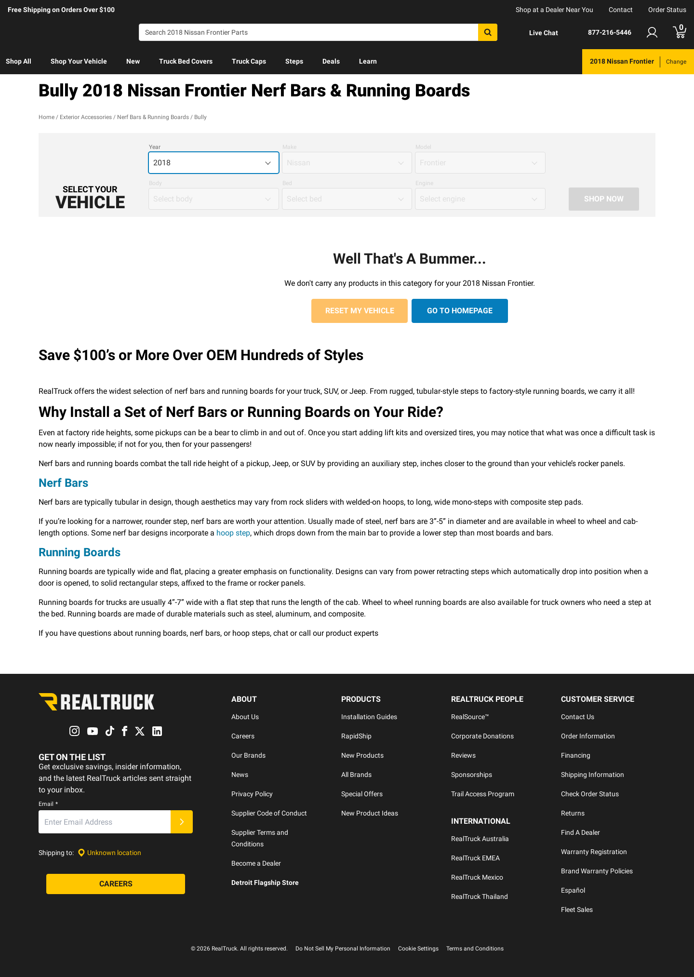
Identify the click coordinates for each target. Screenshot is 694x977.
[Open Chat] (535, 33)
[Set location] (109, 853)
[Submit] (182, 822)
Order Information (588, 736)
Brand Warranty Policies (597, 871)
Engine (424, 183)
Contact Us (577, 717)
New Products (362, 755)
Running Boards (79, 552)
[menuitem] (18, 61)
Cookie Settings (418, 948)
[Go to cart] (679, 32)
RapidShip (356, 736)
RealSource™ (470, 717)
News (239, 774)
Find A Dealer (580, 832)
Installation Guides (369, 717)
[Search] (318, 32)
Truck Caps (249, 61)
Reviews (463, 755)
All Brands (356, 774)
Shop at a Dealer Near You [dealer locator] (554, 9)
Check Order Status (590, 794)
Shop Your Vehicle (79, 61)
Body (155, 183)
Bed (287, 183)
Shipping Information (592, 774)
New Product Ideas (369, 813)
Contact (621, 9)
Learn (368, 61)
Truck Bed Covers (186, 61)
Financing (575, 755)
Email (48, 804)
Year (154, 147)
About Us (245, 717)
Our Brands (248, 755)
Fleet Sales (577, 909)
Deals (331, 61)
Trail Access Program (482, 794)
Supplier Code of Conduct (269, 813)
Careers (242, 736)
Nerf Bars (63, 483)
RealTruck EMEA (475, 858)
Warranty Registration (594, 852)
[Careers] (115, 884)
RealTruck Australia (480, 839)
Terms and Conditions (475, 948)
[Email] (105, 822)
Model (423, 147)
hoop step (233, 532)
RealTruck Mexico (477, 877)
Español (573, 890)
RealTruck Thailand (479, 896)
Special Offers (362, 794)
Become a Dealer (256, 863)
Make (289, 147)
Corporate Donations (482, 736)
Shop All (18, 61)
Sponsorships (471, 774)
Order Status (667, 9)
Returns (573, 813)
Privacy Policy (252, 794)
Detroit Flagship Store (265, 882)
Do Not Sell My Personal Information (342, 948)
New (133, 61)
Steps (294, 61)
